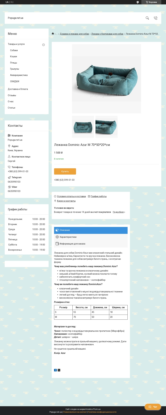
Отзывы (12, 95)
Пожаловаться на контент (75, 412)
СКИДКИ (14, 81)
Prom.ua (96, 409)
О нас (10, 101)
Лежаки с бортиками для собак (107, 34)
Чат (152, 406)
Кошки (13, 56)
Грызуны (14, 69)
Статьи (11, 107)
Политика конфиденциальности (102, 412)
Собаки (14, 50)
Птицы (13, 62)
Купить (65, 171)
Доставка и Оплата (18, 89)
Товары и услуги (16, 44)
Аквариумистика (19, 75)
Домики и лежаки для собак (74, 34)
